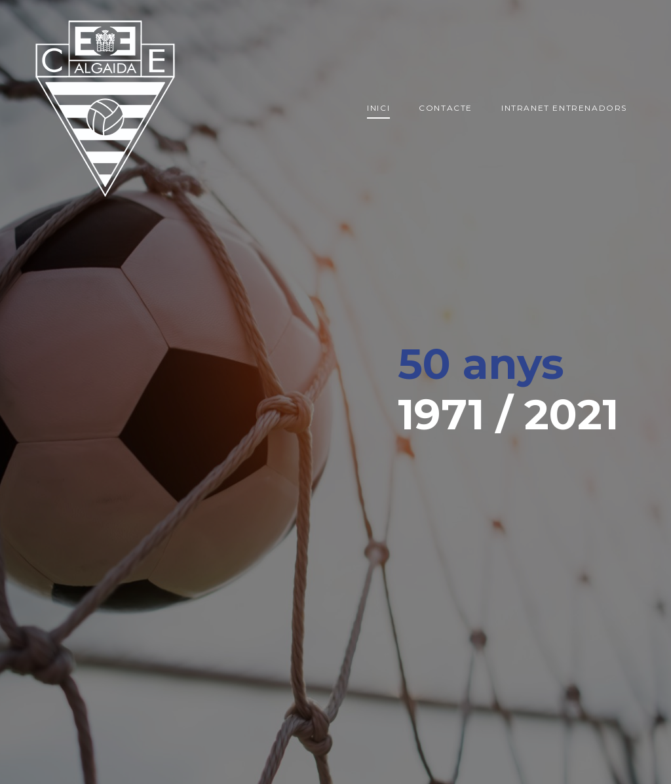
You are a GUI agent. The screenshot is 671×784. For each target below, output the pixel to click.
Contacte (445, 108)
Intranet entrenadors (564, 108)
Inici (378, 108)
